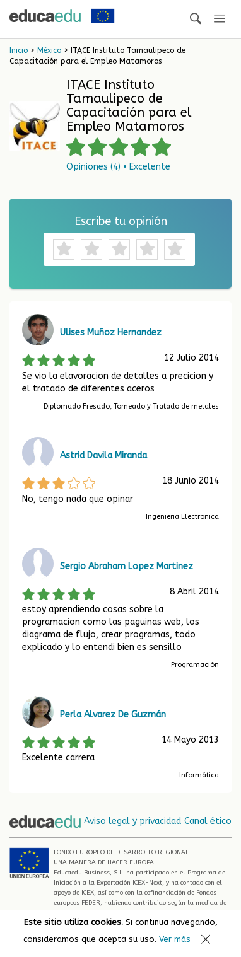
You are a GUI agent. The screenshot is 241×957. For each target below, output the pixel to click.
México (49, 50)
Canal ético (208, 821)
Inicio (18, 50)
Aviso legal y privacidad (132, 821)
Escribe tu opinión (120, 221)
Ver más (175, 939)
